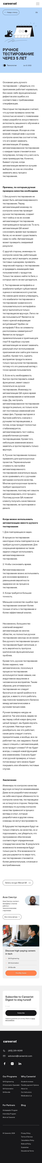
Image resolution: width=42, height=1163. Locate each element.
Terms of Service (27, 1137)
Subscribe (21, 1013)
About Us (24, 1089)
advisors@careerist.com (20, 1056)
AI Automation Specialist (11, 1085)
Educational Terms (27, 1151)
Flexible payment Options (30, 1085)
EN (37, 12)
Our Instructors (26, 1092)
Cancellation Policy (27, 1140)
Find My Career (21, 973)
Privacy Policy (25, 1133)
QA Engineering (13, 958)
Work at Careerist (9, 1117)
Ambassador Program (10, 1110)
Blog (23, 1105)
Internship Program (9, 1114)
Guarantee (25, 1147)
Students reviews (27, 1081)
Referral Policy (26, 1144)
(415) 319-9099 (15, 1050)
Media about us (26, 1096)
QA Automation (13, 963)
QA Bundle (12, 967)
